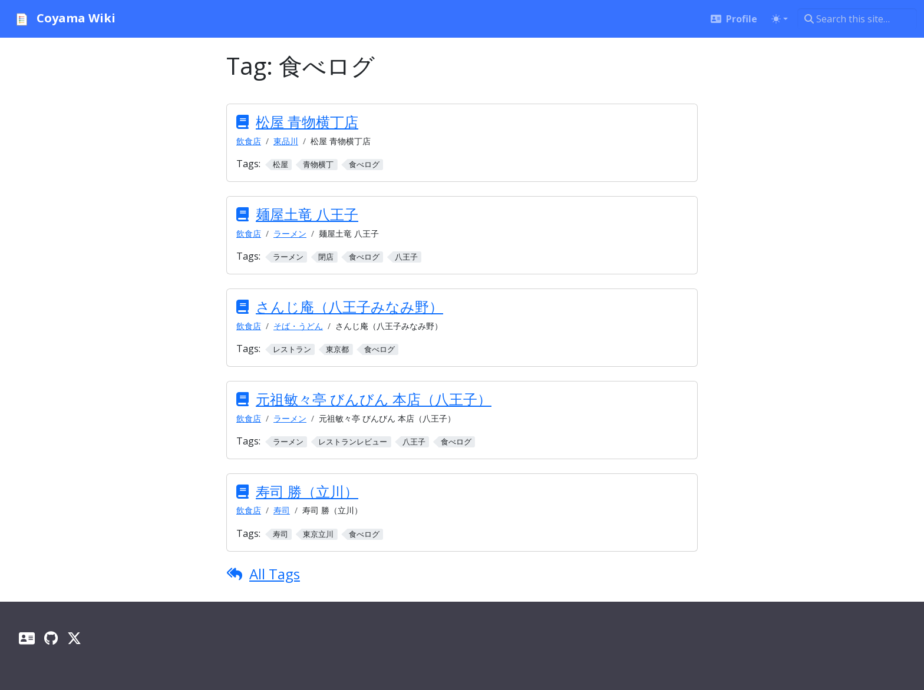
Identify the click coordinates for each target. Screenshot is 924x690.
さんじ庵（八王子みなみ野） (349, 306)
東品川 (285, 141)
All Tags (274, 573)
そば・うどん (298, 325)
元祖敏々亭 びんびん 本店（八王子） (373, 399)
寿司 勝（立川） (307, 491)
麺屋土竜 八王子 (307, 214)
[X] (74, 638)
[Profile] (27, 638)
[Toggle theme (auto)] (780, 19)
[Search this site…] (857, 18)
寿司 (281, 510)
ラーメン (289, 233)
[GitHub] (51, 638)
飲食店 (248, 141)
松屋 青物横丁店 (307, 121)
